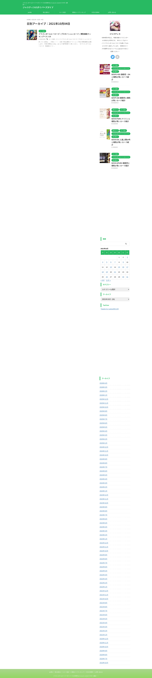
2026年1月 (103, 388)
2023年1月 (103, 531)
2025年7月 (103, 412)
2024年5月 (103, 467)
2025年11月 (103, 396)
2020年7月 (103, 651)
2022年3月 (103, 571)
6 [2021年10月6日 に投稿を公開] (110, 255)
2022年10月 (103, 543)
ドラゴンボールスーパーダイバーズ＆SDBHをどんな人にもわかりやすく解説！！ (76, 668)
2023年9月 (103, 499)
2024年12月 (103, 440)
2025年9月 (103, 404)
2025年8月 (103, 408)
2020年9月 (103, 643)
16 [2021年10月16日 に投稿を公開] (123, 260)
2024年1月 (103, 483)
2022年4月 (103, 567)
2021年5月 (103, 611)
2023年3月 (103, 523)
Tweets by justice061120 (110, 301)
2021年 (34, 19)
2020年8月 (103, 647)
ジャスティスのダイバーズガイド (38, 7)
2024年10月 (103, 448)
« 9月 (103, 273)
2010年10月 (103, 655)
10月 (38, 19)
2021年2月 (103, 623)
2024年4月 (103, 471)
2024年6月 (103, 463)
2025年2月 (103, 432)
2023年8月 (103, 503)
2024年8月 (103, 456)
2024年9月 (103, 452)
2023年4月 (103, 519)
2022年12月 (103, 535)
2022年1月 (103, 579)
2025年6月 (103, 416)
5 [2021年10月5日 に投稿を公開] (106, 255)
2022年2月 (103, 575)
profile (30, 12)
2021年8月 (103, 599)
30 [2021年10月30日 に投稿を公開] (123, 269)
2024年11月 (103, 444)
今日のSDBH (95, 12)
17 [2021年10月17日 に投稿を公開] (127, 260)
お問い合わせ (112, 12)
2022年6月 (103, 559)
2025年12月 (103, 392)
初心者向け (46, 12)
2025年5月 (103, 420)
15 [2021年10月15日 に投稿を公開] (119, 260)
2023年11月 (103, 491)
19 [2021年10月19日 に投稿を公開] (107, 264)
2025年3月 (103, 428)
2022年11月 (103, 539)
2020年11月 (103, 635)
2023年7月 (103, 507)
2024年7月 (103, 459)
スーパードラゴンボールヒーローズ (65, 39)
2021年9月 (103, 595)
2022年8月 (103, 551)
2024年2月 (103, 479)
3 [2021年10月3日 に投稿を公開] (127, 250)
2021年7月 (103, 603)
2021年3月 (103, 619)
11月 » (108, 273)
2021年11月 (103, 587)
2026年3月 (103, 380)
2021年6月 (103, 607)
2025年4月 (103, 424)
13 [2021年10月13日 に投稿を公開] (111, 260)
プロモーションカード (82, 39)
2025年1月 (103, 436)
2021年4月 (103, 615)
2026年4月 (103, 376)
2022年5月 (103, 563)
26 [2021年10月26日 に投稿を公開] (107, 269)
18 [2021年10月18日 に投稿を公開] (103, 264)
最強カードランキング (79, 12)
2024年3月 (103, 475)
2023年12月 (103, 487)
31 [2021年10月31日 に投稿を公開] (127, 269)
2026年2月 (103, 384)
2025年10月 (103, 400)
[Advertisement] (115, 198)
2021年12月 (103, 583)
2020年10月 (103, 639)
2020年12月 (103, 631)
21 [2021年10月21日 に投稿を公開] (115, 264)
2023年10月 (103, 495)
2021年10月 (103, 591)
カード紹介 (62, 12)
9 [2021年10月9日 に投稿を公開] (123, 255)
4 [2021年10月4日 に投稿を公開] (102, 255)
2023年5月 (103, 515)
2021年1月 (103, 627)
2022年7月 (103, 555)
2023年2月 (103, 527)
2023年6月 (103, 511)
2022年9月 (103, 547)
